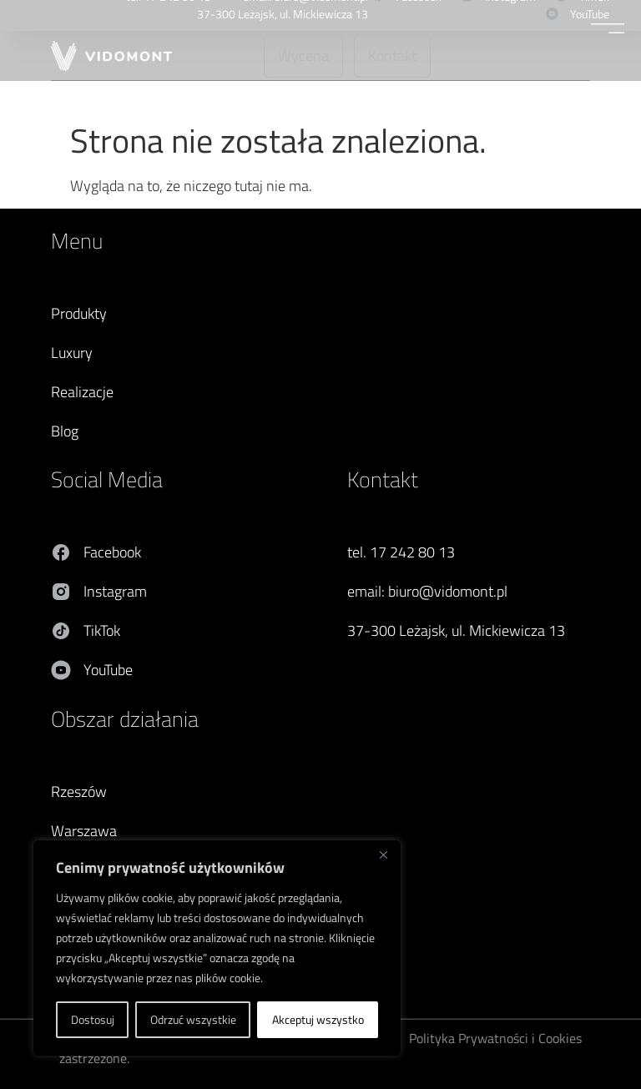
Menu (77, 240)
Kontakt (382, 479)
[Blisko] (383, 854)
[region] (217, 948)
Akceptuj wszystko (318, 1019)
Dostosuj (92, 1019)
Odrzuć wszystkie (193, 1019)
